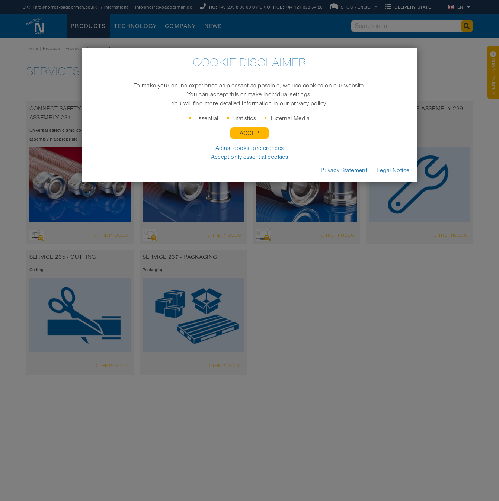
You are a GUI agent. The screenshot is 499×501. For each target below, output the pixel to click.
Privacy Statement (343, 170)
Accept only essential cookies (249, 157)
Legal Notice (393, 170)
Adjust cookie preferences (249, 148)
